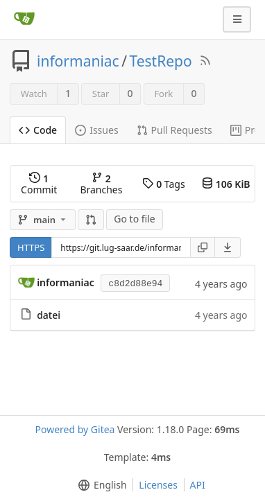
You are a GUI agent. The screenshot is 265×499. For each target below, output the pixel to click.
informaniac (78, 61)
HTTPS (30, 247)
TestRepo (160, 61)
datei (48, 315)
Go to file (134, 218)
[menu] (228, 247)
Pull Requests (174, 130)
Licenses (158, 484)
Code (38, 130)
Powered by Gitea (75, 429)
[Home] (24, 19)
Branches (101, 184)
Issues (96, 130)
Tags (163, 184)
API (197, 484)
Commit (39, 184)
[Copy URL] (202, 247)
